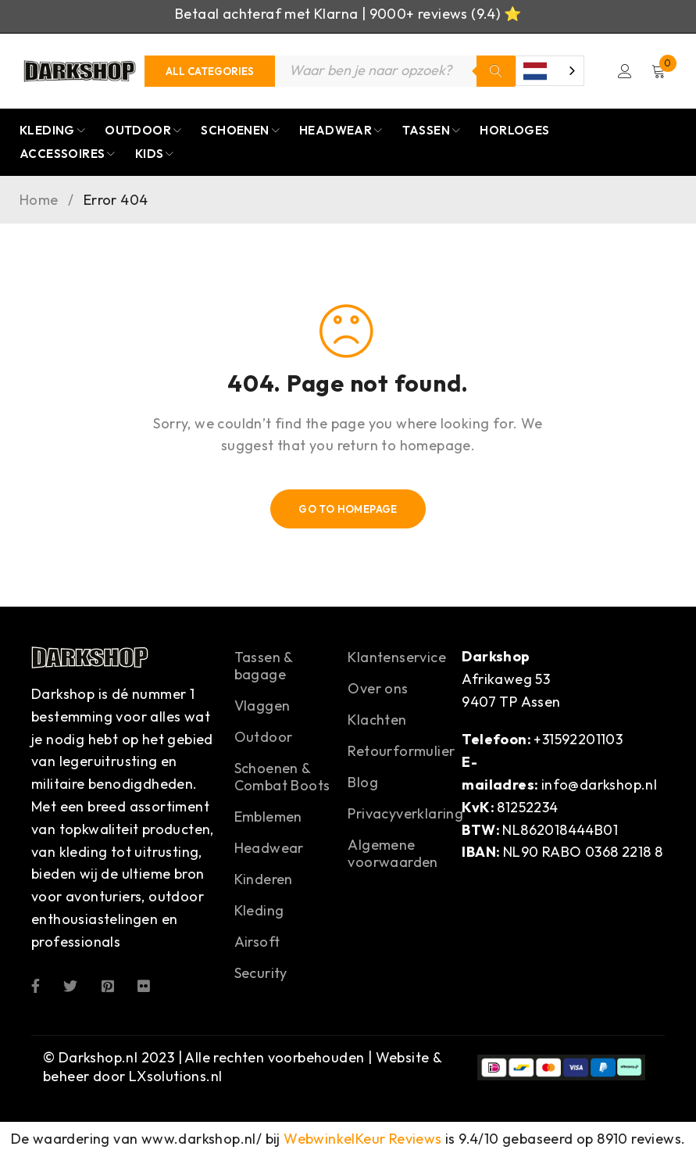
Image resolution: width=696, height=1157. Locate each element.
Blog (363, 783)
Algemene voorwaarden (392, 854)
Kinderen (263, 880)
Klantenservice (397, 658)
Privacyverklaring (405, 814)
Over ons (378, 689)
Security (260, 974)
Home (39, 201)
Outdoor (263, 738)
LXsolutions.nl (176, 1077)
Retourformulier (401, 752)
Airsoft (257, 942)
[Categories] (210, 71)
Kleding (259, 911)
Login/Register (624, 71)
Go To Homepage (348, 509)
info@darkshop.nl (599, 785)
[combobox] (548, 71)
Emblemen (268, 817)
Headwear (269, 849)
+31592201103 (578, 740)
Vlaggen (262, 706)
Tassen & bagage (263, 666)
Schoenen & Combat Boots (282, 777)
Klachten (377, 720)
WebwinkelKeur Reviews (362, 1139)
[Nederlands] (547, 71)
